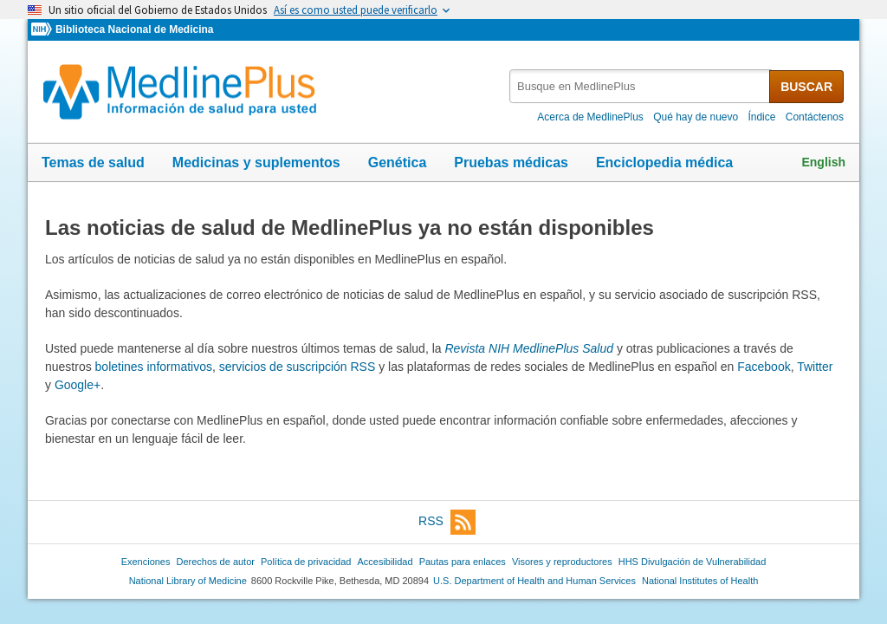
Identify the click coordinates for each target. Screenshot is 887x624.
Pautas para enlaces (462, 561)
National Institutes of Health (700, 580)
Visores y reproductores (562, 561)
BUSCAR (806, 87)
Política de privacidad (306, 561)
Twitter (814, 367)
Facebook (763, 367)
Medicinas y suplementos (256, 162)
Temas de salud (93, 162)
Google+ (77, 385)
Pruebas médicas (511, 162)
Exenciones (146, 561)
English (823, 162)
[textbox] (640, 86)
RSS (447, 522)
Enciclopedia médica (664, 162)
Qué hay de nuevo (695, 117)
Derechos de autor (216, 561)
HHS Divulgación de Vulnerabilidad (692, 561)
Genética (397, 162)
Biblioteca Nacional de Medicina (134, 29)
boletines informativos (153, 367)
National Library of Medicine (188, 580)
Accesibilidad (384, 561)
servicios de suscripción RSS (297, 367)
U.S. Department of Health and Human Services (534, 580)
